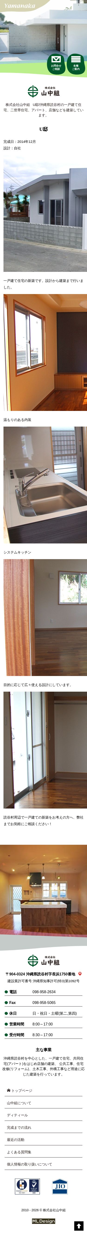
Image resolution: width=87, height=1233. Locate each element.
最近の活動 (15, 1140)
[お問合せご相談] (56, 63)
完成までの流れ (19, 1127)
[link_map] (79, 974)
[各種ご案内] (76, 63)
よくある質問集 (19, 1152)
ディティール (17, 1115)
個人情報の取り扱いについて (29, 1164)
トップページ (19, 1091)
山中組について (19, 1103)
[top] (79, 1226)
